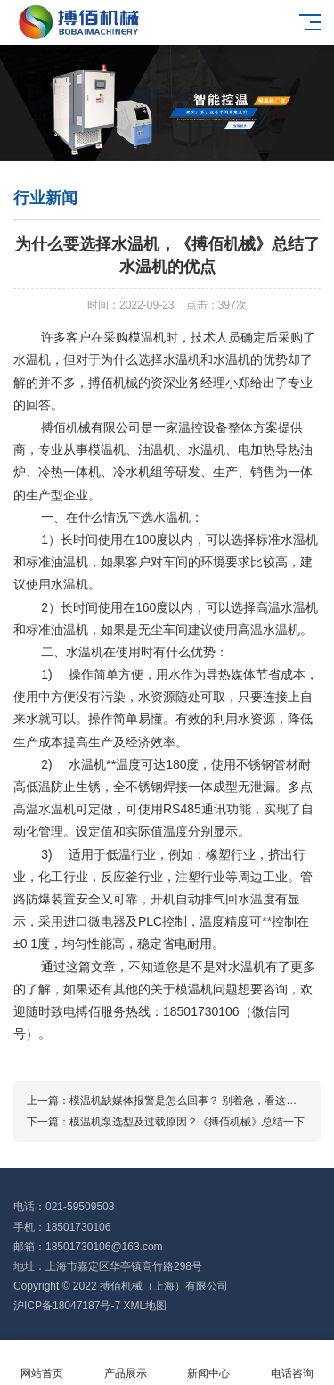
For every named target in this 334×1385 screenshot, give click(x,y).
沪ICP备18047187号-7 (66, 1305)
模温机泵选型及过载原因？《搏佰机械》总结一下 (187, 1122)
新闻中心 (209, 1363)
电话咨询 (292, 1363)
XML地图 (145, 1305)
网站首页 (42, 1363)
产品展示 (125, 1363)
